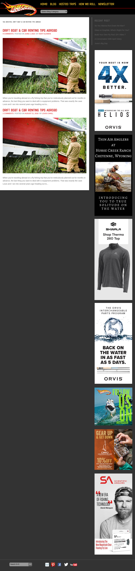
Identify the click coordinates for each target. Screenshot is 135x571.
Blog (53, 4)
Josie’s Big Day (101, 43)
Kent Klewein (45, 34)
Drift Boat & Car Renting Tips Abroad (30, 30)
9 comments (8, 34)
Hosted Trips (67, 4)
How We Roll (87, 4)
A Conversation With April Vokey (108, 39)
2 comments (8, 113)
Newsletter (106, 4)
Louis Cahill (47, 113)
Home (43, 4)
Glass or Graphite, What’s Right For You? (112, 30)
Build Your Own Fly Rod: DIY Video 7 (110, 35)
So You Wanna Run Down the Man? (110, 26)
